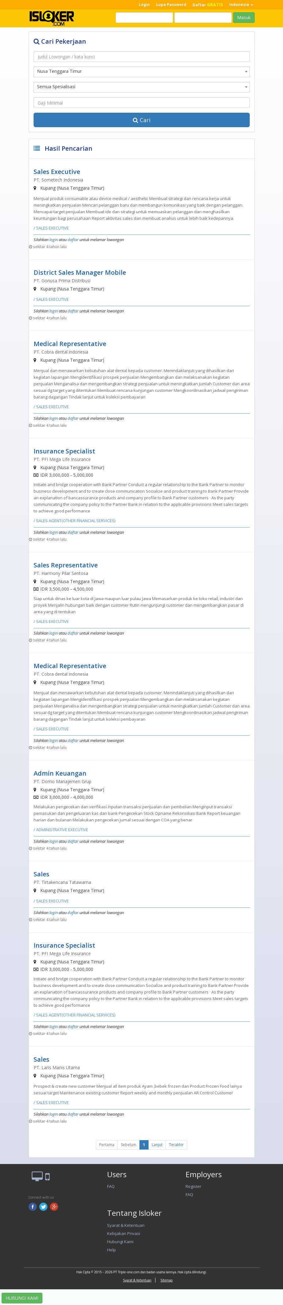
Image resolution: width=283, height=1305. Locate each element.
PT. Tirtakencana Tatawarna (62, 882)
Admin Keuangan (60, 773)
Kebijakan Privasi (123, 1233)
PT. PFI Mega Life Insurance (62, 459)
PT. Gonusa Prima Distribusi (62, 281)
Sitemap (166, 1280)
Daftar (208, 5)
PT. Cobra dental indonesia (61, 352)
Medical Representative (70, 343)
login (53, 239)
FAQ (111, 1186)
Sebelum (128, 1144)
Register (193, 1186)
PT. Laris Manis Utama (57, 1067)
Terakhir (176, 1144)
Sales (41, 874)
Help (111, 1250)
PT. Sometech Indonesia (58, 180)
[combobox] (142, 72)
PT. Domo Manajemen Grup (62, 781)
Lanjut (157, 1144)
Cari (141, 120)
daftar (73, 239)
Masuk (244, 17)
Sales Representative (66, 565)
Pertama (106, 1144)
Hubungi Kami (120, 1241)
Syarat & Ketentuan (125, 1225)
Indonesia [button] (241, 4)
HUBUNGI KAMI (22, 1298)
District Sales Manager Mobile (80, 272)
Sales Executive (57, 171)
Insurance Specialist (64, 451)
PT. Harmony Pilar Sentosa (61, 573)
